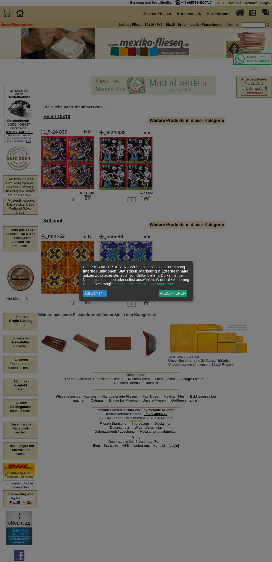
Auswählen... (95, 293)
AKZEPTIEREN (173, 293)
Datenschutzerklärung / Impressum (146, 284)
